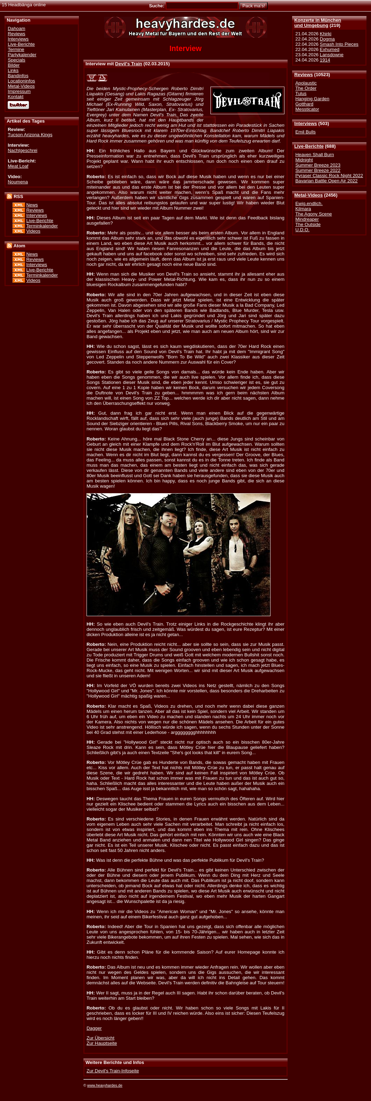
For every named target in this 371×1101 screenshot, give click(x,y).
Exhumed (329, 49)
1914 (325, 60)
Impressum (19, 91)
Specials (16, 60)
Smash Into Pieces (339, 44)
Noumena (18, 181)
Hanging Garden (312, 98)
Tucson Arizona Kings (30, 134)
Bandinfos (18, 75)
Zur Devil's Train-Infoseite (113, 1070)
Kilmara (303, 208)
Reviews (303, 74)
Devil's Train (128, 63)
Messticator (307, 109)
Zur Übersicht (100, 1038)
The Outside (307, 224)
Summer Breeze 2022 (317, 170)
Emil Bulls (305, 131)
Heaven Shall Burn (314, 154)
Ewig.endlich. (308, 203)
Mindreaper (307, 219)
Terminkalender (42, 225)
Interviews (305, 123)
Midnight (304, 159)
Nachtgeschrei (22, 150)
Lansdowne (331, 54)
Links (13, 70)
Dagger (94, 1028)
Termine (16, 49)
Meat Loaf (18, 166)
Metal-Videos (308, 195)
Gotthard (304, 104)
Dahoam (16, 28)
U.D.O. (302, 229)
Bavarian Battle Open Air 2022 (326, 180)
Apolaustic (306, 83)
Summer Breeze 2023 (317, 165)
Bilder (14, 65)
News (32, 204)
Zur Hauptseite (102, 1043)
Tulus (300, 93)
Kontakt (15, 96)
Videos (33, 231)
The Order (305, 88)
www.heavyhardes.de (105, 1085)
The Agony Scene (313, 214)
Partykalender (22, 54)
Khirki (325, 33)
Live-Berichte (309, 146)
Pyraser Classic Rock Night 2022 (329, 175)
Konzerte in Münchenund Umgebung (317, 22)
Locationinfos (21, 80)
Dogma (327, 39)
